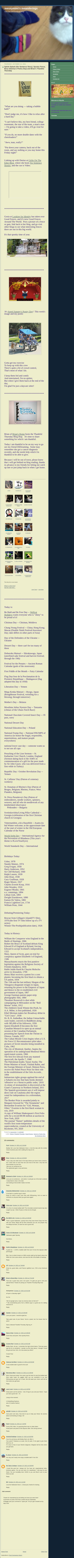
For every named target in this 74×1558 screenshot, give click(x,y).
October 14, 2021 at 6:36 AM (26, 1247)
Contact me (56, 79)
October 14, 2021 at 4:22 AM (20, 1205)
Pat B (7, 1424)
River (7, 1158)
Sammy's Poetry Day (39, 1134)
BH (7, 1482)
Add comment (6, 1491)
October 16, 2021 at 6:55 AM (20, 1455)
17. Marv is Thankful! (18, 561)
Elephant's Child (11, 1176)
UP (7, 1265)
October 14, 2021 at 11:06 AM (24, 1373)
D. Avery (8, 1455)
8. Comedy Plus (18, 518)
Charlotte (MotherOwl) (12, 1191)
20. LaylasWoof (18, 575)
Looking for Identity (21, 216)
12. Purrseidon (28, 532)
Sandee (8, 1313)
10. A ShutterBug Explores (9, 533)
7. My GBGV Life (9, 518)
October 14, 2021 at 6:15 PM (19, 1411)
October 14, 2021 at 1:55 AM (28, 1191)
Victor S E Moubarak (12, 1232)
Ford (7, 1145)
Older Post (44, 1551)
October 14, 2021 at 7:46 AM (16, 1265)
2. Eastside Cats (18, 490)
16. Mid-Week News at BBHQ (9, 562)
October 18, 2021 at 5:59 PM (25, 1465)
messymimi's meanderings (21, 8)
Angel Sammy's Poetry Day (20, 311)
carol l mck (9, 1389)
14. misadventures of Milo (18, 548)
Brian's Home (18, 434)
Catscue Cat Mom (11, 1362)
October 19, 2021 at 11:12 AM (17, 1482)
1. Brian (8, 490)
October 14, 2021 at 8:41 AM (22, 1290)
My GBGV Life (10, 1218)
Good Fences (29, 1134)
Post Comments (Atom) (15, 1555)
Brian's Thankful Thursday (17, 1134)
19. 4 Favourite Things (9, 575)
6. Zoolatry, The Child (28, 504)
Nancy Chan (10, 1333)
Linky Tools (34, 589)
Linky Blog (41, 589)
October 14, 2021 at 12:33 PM (21, 1389)
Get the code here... (9, 587)
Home (24, 1551)
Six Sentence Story (40, 1136)
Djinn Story (56, 71)
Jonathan (55, 74)
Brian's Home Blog (11, 1278)
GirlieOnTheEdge (11, 1436)
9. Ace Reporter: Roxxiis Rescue (28, 519)
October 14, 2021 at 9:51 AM (22, 1343)
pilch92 (8, 1411)
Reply (7, 1152)
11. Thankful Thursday (18, 533)
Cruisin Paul (10, 1343)
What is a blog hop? (9, 586)
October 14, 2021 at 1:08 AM (24, 1176)
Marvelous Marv (11, 1373)
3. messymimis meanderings (28, 491)
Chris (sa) (9, 1205)
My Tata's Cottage (11, 1465)
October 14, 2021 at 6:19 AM (27, 1232)
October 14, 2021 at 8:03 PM (25, 1436)
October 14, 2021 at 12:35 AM (18, 1158)
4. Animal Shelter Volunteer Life (9, 505)
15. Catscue (28, 547)
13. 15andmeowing (8, 547)
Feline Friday (56, 69)
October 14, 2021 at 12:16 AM (18, 1145)
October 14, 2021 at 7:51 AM (26, 1278)
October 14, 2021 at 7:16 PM (18, 1424)
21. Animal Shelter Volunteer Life (28, 576)
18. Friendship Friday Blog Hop (28, 562)
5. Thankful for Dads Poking (18, 505)
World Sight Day (12, 836)
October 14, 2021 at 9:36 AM (19, 1313)
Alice (54, 76)
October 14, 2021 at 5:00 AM (23, 1218)
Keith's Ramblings (11, 1247)
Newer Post (4, 1551)
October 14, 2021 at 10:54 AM (25, 1362)
